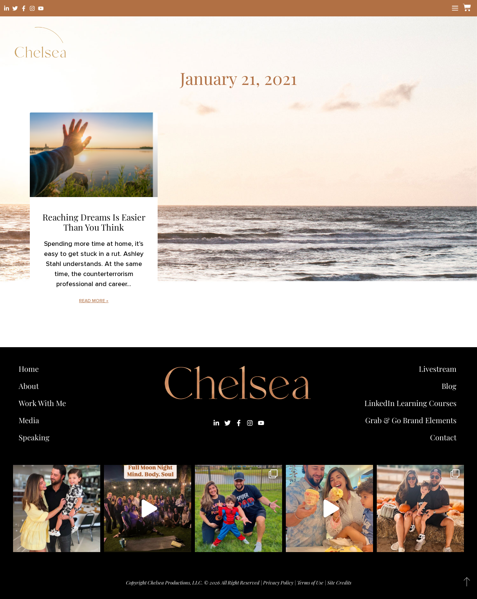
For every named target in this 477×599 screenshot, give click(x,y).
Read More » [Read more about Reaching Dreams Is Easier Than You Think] (93, 301)
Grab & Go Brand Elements (411, 420)
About (29, 386)
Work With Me (44, 403)
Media (29, 420)
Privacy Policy (278, 582)
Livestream (438, 369)
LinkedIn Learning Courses (410, 403)
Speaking (34, 437)
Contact (443, 437)
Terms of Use (310, 582)
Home (29, 369)
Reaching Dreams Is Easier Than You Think (93, 222)
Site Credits (339, 582)
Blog (449, 386)
